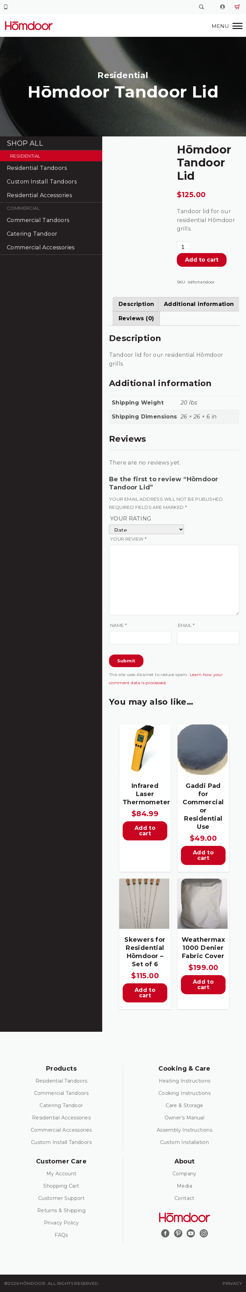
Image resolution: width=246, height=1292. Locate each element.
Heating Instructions (185, 1081)
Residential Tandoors (37, 168)
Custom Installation (184, 1142)
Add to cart (201, 259)
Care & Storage (184, 1105)
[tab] (136, 304)
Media (184, 1186)
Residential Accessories (39, 195)
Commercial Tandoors (38, 220)
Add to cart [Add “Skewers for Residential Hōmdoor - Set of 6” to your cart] (145, 993)
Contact (184, 1198)
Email (186, 625)
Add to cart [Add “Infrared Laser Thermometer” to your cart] (145, 831)
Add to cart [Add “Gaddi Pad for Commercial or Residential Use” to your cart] (203, 855)
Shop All (25, 143)
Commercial (23, 208)
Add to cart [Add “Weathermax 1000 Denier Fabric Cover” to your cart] (203, 984)
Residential (25, 156)
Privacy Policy (61, 1223)
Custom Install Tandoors (42, 181)
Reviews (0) (136, 318)
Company (184, 1174)
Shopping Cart (61, 1186)
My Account (61, 1174)
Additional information (199, 304)
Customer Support (61, 1198)
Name (118, 625)
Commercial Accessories (41, 247)
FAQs (61, 1235)
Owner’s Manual (185, 1118)
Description (136, 304)
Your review (128, 539)
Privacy (232, 1283)
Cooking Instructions (184, 1093)
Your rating (130, 518)
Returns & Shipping (61, 1210)
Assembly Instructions (184, 1130)
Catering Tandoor (32, 234)
